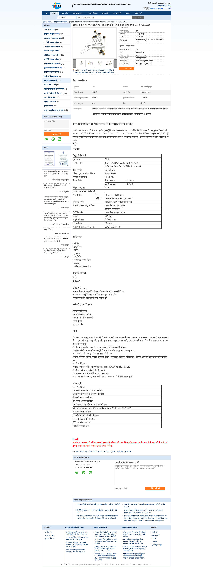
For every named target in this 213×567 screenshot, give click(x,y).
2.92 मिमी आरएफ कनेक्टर (52, 55)
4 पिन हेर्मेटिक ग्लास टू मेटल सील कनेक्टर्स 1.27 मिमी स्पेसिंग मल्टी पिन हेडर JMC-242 (77, 545)
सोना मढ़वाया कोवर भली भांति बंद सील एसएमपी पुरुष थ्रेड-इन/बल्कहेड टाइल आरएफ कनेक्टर (135, 549)
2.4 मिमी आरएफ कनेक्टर (51, 51)
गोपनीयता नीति (65, 564)
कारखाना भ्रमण (77, 13)
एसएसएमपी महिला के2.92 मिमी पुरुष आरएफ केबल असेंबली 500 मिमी (98, 504)
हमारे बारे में (65, 13)
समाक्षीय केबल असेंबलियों (103, 452)
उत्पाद (49, 22)
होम (44, 22)
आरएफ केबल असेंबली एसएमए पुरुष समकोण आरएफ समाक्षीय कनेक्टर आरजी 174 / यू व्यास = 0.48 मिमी (106, 534)
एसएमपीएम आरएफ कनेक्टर (52, 38)
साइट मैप (154, 542)
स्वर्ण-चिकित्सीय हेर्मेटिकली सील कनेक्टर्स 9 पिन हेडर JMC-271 (75, 551)
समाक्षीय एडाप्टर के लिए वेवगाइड (53, 89)
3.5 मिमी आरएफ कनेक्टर (51, 59)
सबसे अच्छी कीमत (108, 73)
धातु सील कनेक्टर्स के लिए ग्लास (53, 93)
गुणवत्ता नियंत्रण (92, 13)
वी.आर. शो (138, 13)
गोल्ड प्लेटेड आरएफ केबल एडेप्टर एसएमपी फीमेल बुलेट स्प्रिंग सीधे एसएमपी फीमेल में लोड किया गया (133, 541)
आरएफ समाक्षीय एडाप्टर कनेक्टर (53, 110)
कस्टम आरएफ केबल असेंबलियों (85, 452)
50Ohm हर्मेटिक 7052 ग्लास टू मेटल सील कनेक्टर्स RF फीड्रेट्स (77, 538)
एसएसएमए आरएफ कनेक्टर (52, 64)
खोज (139, 18)
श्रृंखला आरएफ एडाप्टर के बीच (53, 68)
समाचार (128, 13)
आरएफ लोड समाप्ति (50, 85)
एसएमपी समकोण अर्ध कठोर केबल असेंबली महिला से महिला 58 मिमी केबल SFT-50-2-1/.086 (105, 549)
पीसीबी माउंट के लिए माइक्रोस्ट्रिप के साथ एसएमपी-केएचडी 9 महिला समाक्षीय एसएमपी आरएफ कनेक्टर (134, 556)
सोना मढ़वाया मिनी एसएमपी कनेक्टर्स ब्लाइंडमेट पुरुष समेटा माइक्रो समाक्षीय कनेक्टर (134, 534)
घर (46, 13)
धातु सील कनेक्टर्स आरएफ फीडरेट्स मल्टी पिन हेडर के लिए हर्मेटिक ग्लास (76, 533)
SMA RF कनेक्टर (49, 30)
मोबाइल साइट (157, 545)
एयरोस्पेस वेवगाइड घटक (51, 76)
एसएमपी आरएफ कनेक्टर (51, 34)
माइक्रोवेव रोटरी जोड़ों (50, 102)
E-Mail (154, 538)
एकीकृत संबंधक (48, 106)
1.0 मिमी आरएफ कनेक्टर (51, 42)
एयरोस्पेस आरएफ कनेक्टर (51, 72)
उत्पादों (54, 13)
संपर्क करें (105, 13)
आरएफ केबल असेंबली (60, 22)
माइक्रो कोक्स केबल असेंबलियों (121, 452)
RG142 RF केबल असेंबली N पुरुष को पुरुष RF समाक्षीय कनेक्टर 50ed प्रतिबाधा (106, 541)
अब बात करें (161, 6)
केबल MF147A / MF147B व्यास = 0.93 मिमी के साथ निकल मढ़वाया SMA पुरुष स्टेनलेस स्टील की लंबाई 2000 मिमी (106, 557)
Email (168, 6)
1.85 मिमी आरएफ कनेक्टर (52, 47)
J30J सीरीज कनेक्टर (50, 97)
